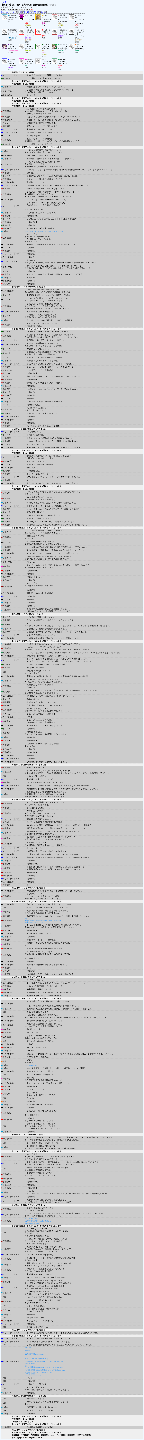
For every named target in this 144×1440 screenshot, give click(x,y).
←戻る (3, 2)
